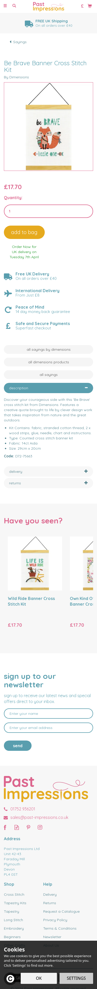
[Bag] (90, 5)
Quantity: (13, 197)
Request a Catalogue (61, 911)
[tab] (48, 388)
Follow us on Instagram (40, 827)
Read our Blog (16, 827)
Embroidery (14, 928)
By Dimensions (16, 77)
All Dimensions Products (48, 362)
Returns (49, 903)
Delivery (50, 894)
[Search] (14, 6)
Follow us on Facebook (5, 827)
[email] (48, 728)
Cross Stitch (14, 894)
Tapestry (11, 911)
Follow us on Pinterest (28, 827)
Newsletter (52, 937)
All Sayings (49, 374)
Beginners (12, 937)
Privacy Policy (55, 920)
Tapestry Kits (15, 903)
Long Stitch (13, 920)
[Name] (48, 713)
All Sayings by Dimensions (49, 349)
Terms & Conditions (60, 928)
